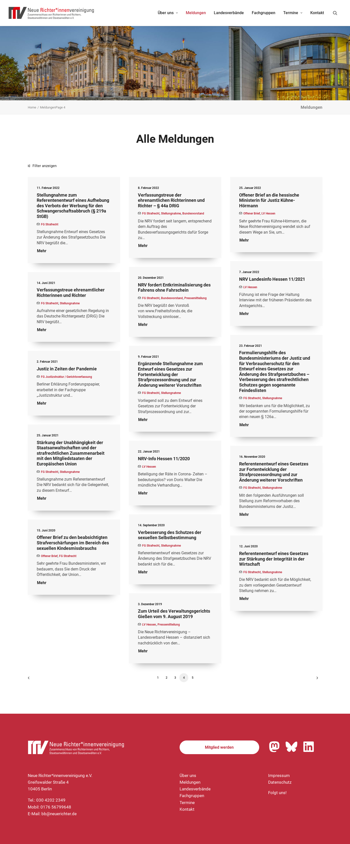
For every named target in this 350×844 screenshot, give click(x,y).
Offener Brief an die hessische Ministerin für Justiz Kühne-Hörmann (269, 200)
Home (32, 107)
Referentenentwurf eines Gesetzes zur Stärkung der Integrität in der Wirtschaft (273, 559)
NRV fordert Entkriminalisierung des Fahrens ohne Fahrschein (174, 287)
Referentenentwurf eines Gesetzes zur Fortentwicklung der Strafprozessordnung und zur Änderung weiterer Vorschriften (273, 472)
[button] (337, 13)
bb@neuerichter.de (59, 813)
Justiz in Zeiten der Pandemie (67, 368)
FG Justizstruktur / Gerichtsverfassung (66, 377)
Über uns (168, 12)
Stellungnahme (171, 213)
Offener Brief (251, 213)
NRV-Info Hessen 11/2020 (164, 458)
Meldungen (196, 12)
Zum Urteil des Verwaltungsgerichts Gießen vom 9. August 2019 (174, 613)
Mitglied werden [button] (219, 747)
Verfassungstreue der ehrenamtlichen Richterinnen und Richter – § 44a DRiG (171, 200)
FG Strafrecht (49, 224)
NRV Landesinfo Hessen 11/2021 (272, 279)
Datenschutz (279, 782)
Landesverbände (229, 12)
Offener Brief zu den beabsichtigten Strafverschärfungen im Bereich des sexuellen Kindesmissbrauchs (73, 543)
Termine (292, 12)
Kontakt (317, 12)
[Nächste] (315, 679)
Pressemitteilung (195, 298)
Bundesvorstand (193, 213)
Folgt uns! (277, 792)
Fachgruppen (263, 12)
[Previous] (34, 679)
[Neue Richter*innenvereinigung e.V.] (51, 13)
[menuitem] (167, 13)
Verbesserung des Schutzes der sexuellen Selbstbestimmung (169, 535)
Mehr (41, 250)
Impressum (279, 775)
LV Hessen (268, 213)
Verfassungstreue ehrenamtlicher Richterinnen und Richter (71, 292)
